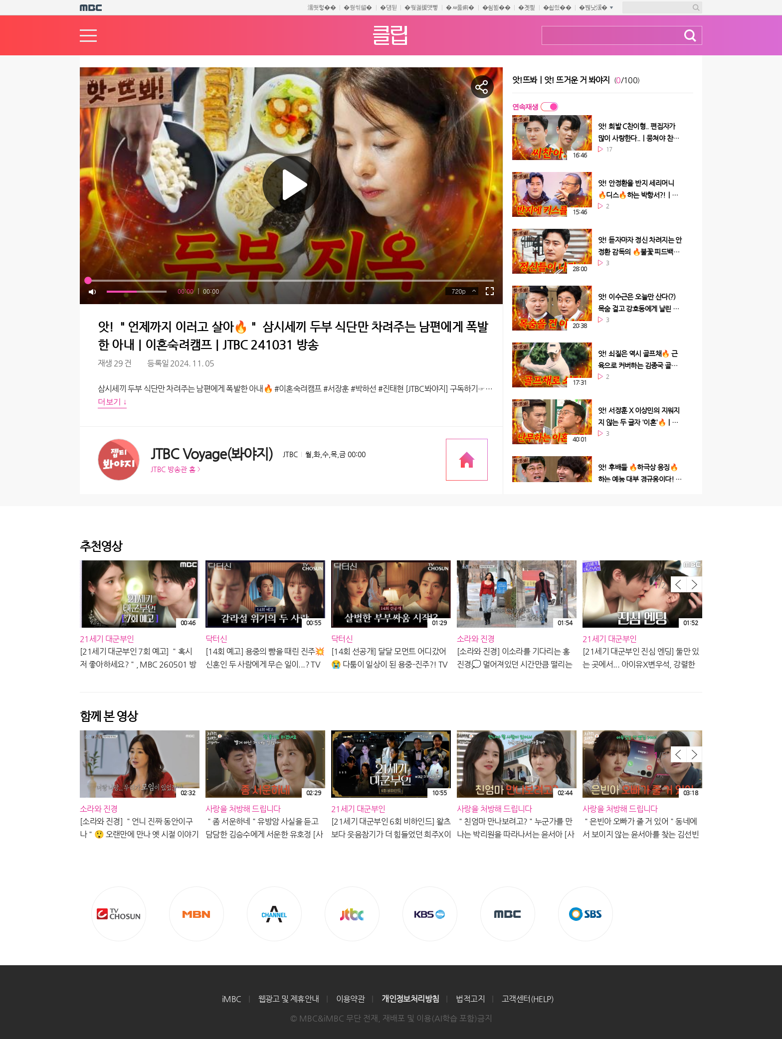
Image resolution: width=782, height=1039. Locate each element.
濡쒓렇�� (322, 7)
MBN (196, 913)
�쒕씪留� (358, 7)
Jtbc (352, 913)
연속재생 (525, 107)
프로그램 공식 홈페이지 (467, 460)
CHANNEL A (274, 913)
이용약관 (350, 999)
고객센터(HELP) (528, 999)
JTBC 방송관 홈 (173, 469)
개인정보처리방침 (410, 999)
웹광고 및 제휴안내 (288, 999)
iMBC (231, 999)
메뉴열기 (88, 35)
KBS (429, 913)
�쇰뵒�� (496, 7)
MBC (507, 913)
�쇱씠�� (557, 7)
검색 (690, 35)
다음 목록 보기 (694, 584)
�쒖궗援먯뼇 (421, 7)
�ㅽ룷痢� (460, 7)
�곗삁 (526, 7)
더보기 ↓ (112, 401)
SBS (585, 913)
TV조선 (118, 913)
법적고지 (470, 999)
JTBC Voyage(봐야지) (212, 454)
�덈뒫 (388, 7)
